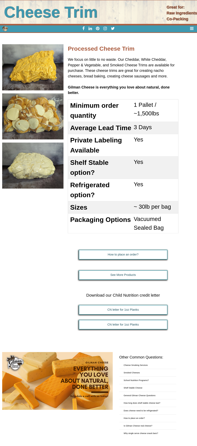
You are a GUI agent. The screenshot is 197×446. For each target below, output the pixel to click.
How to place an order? (123, 254)
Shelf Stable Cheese (133, 388)
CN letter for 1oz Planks (123, 309)
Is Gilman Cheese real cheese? (138, 426)
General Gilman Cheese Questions (140, 395)
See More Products (123, 275)
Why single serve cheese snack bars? (141, 433)
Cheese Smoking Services (136, 365)
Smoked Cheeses (132, 372)
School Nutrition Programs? (136, 380)
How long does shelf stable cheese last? (142, 403)
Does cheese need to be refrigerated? (141, 410)
